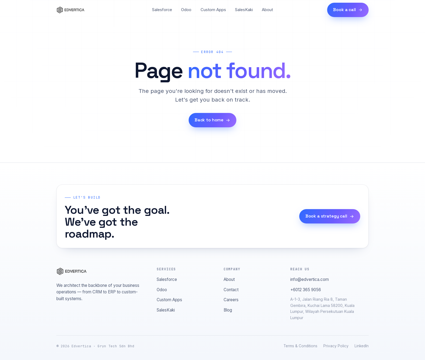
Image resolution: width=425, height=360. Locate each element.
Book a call (347, 9)
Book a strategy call (329, 216)
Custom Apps (213, 9)
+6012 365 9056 (305, 289)
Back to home (212, 120)
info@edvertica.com (309, 279)
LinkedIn (362, 346)
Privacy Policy (336, 346)
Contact (231, 289)
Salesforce (162, 9)
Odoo (186, 9)
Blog (228, 310)
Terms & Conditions (300, 346)
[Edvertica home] (70, 10)
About (267, 9)
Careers (231, 299)
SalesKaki (244, 9)
